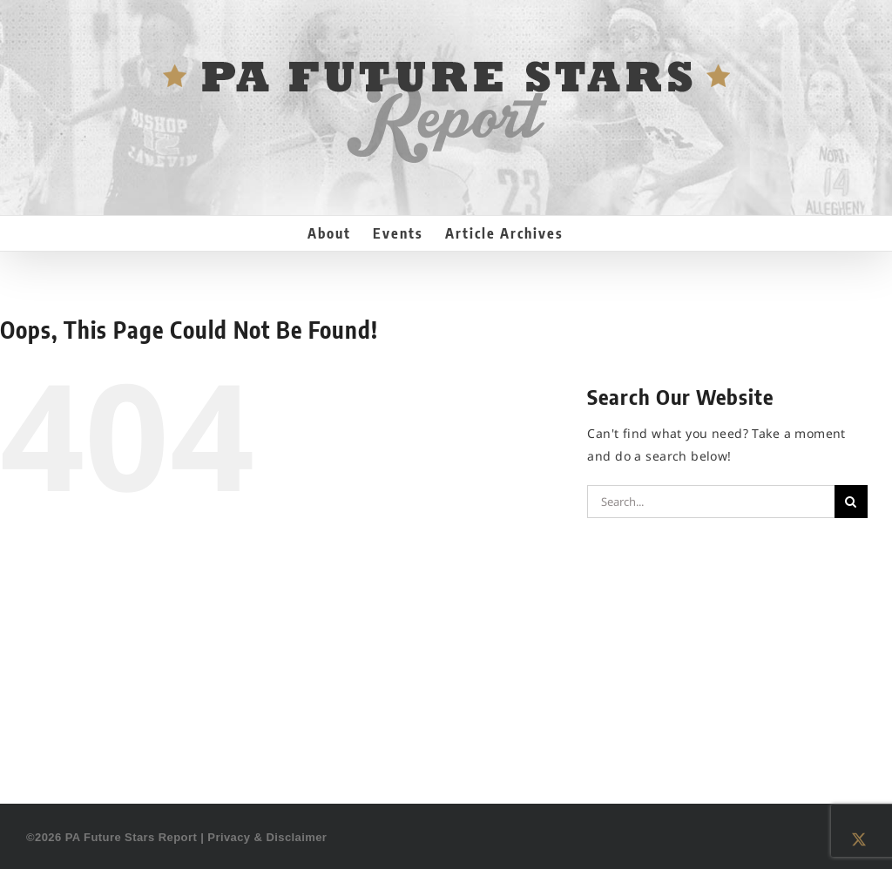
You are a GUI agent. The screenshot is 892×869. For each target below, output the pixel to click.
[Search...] (710, 501)
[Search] (851, 501)
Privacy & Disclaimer (267, 837)
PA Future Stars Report (131, 837)
